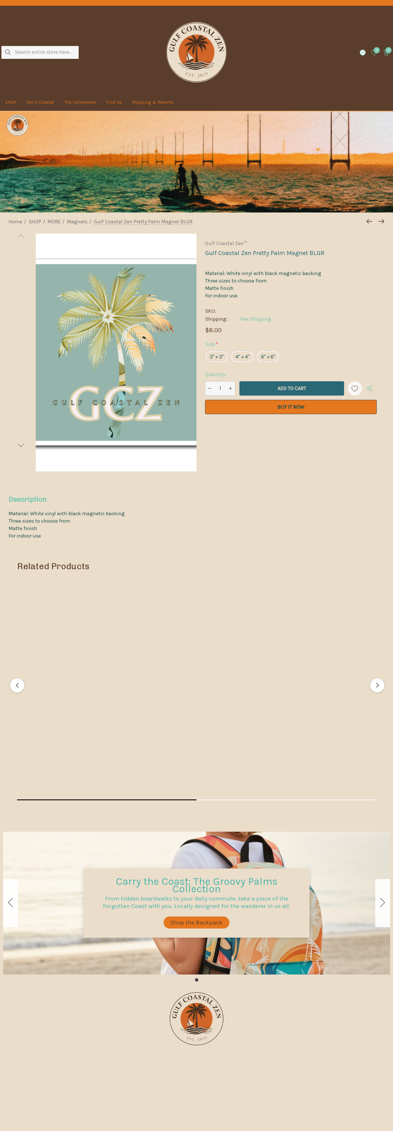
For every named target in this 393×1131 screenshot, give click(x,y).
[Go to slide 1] (10, 903)
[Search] (7, 52)
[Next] (380, 221)
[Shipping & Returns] (153, 102)
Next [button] (377, 685)
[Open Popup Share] (369, 388)
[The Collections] (80, 102)
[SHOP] (10, 102)
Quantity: (215, 374)
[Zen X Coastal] (40, 102)
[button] (196, 923)
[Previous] (370, 221)
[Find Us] (114, 102)
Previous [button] (17, 685)
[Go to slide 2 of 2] (20, 445)
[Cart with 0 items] (386, 52)
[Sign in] (362, 52)
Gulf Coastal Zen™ (226, 243)
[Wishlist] (355, 388)
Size (211, 344)
